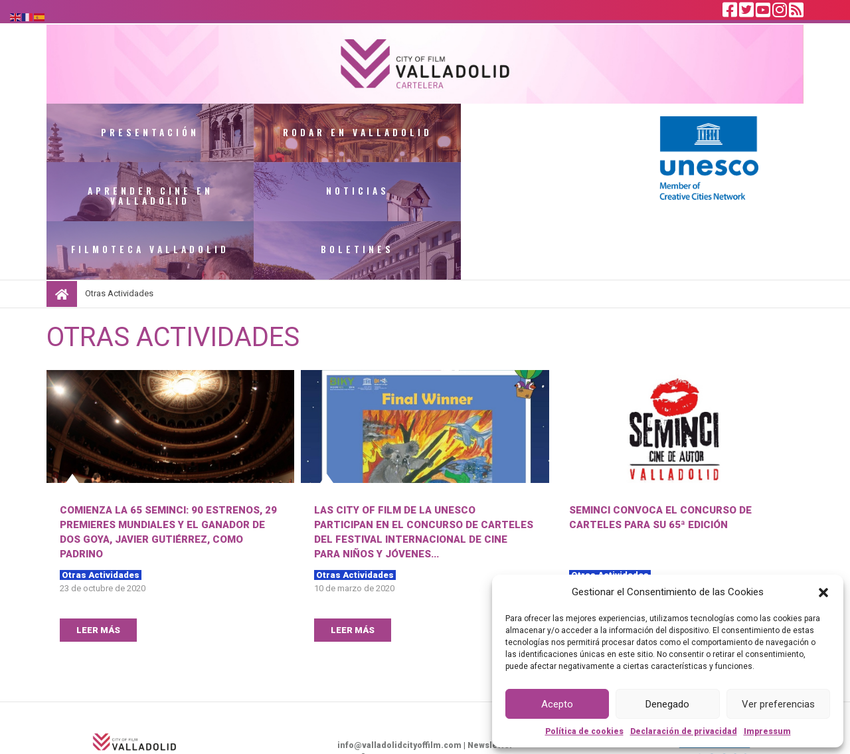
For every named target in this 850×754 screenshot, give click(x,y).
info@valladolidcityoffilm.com (399, 689)
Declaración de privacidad (683, 731)
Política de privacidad (468, 713)
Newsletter (490, 689)
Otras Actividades (100, 519)
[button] (823, 592)
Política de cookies (584, 731)
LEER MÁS (98, 574)
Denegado (667, 704)
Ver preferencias (778, 704)
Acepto (557, 704)
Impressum (767, 731)
